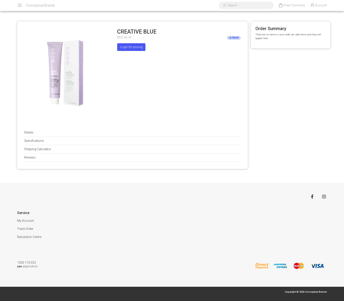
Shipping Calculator (37, 149)
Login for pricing (131, 47)
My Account (25, 220)
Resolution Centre (29, 237)
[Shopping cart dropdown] (291, 5)
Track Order (25, 229)
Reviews (30, 157)
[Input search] (249, 5)
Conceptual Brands (40, 5)
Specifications (34, 140)
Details (28, 132)
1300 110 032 (26, 262)
